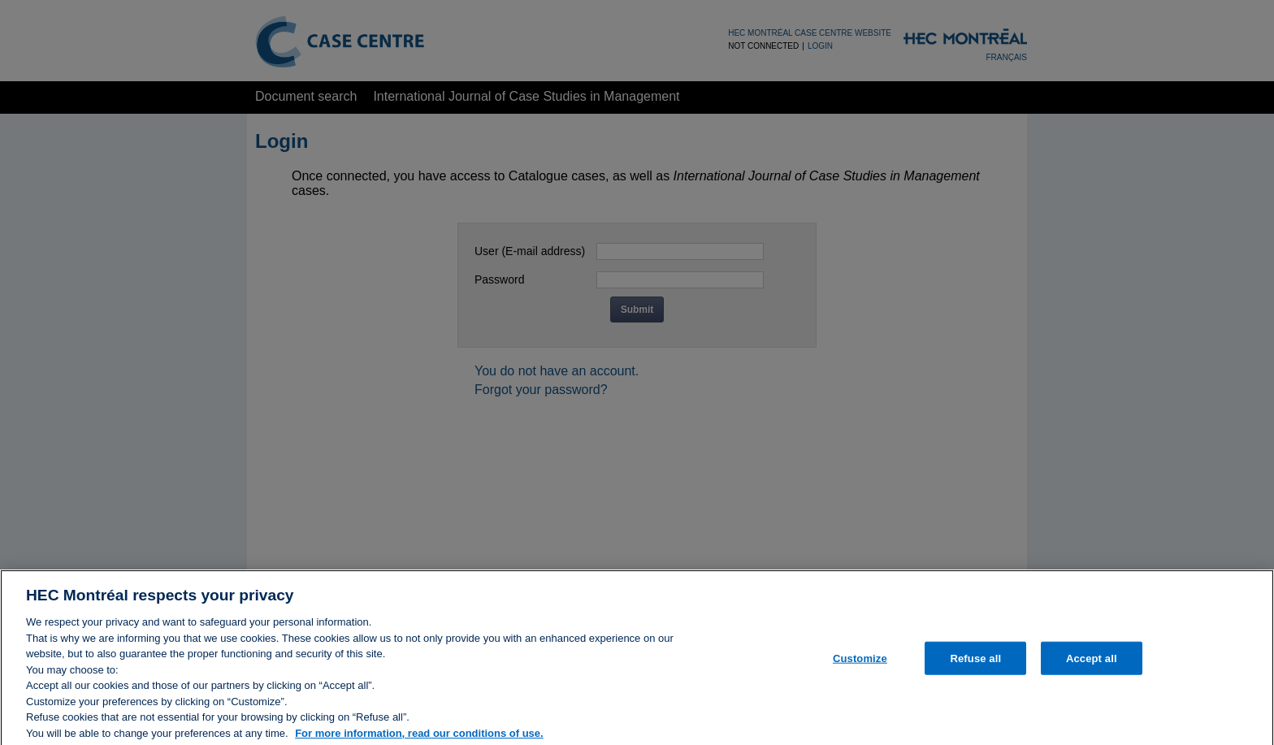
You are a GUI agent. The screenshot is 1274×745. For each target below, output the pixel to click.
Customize (860, 671)
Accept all (1091, 671)
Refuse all (975, 671)
